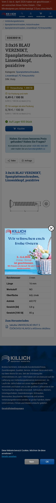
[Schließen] (51, 228)
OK (47, 461)
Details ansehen (9, 456)
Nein (31, 461)
